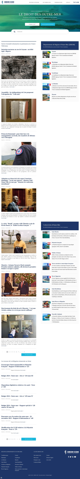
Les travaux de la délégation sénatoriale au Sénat (16, 361)
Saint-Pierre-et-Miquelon (58, 301)
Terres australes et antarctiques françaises (62, 263)
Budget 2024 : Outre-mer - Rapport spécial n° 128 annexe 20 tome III (18, 406)
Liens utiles (48, 459)
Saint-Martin (55, 231)
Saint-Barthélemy (56, 289)
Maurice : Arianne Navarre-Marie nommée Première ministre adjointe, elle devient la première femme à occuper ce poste (18, 266)
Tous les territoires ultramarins (48, 24)
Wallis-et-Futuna (56, 252)
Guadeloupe (55, 73)
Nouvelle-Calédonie (19, 464)
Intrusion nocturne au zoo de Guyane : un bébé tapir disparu (17, 50)
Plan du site (36, 457)
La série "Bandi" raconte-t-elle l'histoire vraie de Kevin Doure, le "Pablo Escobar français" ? (18, 224)
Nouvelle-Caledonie (57, 314)
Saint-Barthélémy (18, 462)
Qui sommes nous (47, 2)
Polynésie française (57, 242)
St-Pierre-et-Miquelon (5, 464)
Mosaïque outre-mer (34, 2)
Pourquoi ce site (37, 459)
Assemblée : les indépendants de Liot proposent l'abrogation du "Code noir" (17, 93)
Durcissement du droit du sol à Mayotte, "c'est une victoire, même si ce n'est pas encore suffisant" (18, 309)
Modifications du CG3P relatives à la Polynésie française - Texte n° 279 (17, 428)
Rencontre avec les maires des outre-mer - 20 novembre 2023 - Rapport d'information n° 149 (17, 417)
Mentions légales (49, 457)
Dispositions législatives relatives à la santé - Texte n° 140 (18, 386)
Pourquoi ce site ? (32, 24)
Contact (68, 2)
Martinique (55, 62)
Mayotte (54, 94)
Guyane (54, 51)
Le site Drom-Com (38, 451)
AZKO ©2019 (30, 475)
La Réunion (55, 83)
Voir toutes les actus (28, 354)
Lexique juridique (37, 462)
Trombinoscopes (58, 2)
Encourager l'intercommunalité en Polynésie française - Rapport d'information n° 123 (16, 365)
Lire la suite (11, 86)
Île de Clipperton (56, 276)
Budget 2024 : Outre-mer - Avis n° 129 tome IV (17, 396)
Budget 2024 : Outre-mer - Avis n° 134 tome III (17, 376)
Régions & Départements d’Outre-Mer (11, 451)
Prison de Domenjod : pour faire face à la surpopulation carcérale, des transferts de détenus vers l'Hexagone (18, 135)
